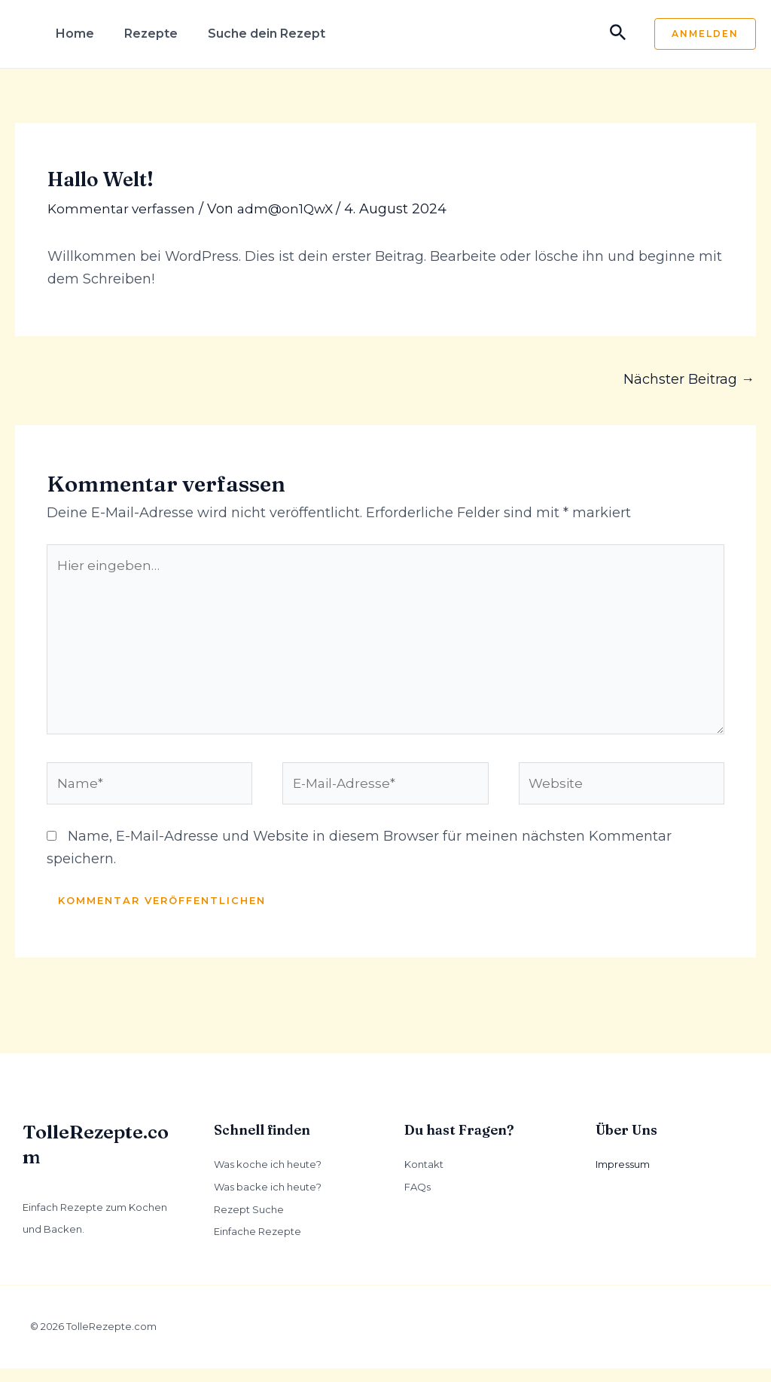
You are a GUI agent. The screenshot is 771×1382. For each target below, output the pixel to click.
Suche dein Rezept (266, 33)
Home (75, 33)
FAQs (417, 1200)
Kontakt (423, 1178)
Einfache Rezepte (257, 1245)
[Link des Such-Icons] (618, 34)
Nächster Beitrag (688, 379)
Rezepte (151, 33)
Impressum (623, 1178)
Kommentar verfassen (123, 209)
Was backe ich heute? (268, 1200)
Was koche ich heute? (268, 1178)
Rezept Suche (249, 1222)
